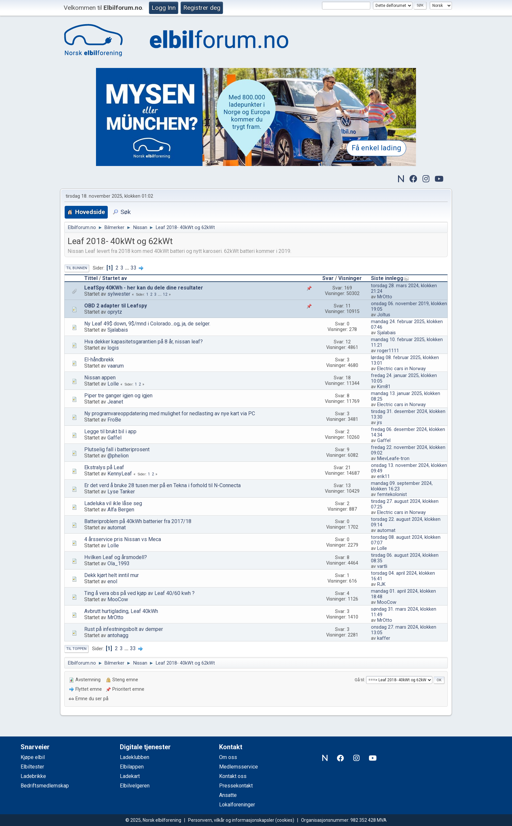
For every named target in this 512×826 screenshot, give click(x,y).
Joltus (383, 315)
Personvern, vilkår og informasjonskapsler (231, 820)
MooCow (117, 599)
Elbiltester (32, 767)
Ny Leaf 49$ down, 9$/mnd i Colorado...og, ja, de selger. (147, 324)
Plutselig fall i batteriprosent (117, 449)
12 (165, 294)
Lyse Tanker (121, 491)
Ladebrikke (33, 776)
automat (116, 527)
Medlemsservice (238, 767)
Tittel (91, 278)
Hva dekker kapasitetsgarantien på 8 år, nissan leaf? (143, 342)
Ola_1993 (118, 563)
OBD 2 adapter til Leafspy (115, 306)
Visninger (350, 278)
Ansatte (228, 795)
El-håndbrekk (99, 359)
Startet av (114, 278)
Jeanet (115, 402)
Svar (328, 278)
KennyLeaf (119, 474)
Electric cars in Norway (401, 369)
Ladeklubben (134, 757)
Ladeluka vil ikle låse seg (113, 503)
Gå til (359, 679)
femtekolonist (392, 494)
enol (112, 581)
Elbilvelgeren (135, 786)
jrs (379, 422)
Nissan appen (100, 377)
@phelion (118, 456)
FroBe (114, 420)
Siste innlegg (390, 278)
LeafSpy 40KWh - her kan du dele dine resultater (143, 288)
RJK (381, 584)
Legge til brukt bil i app (110, 431)
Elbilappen (132, 767)
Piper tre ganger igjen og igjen (118, 395)
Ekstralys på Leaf (104, 467)
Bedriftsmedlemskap (45, 786)
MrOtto (384, 297)
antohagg (117, 635)
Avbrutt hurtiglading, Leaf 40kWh (121, 611)
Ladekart (130, 776)
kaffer (383, 638)
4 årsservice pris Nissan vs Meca (122, 539)
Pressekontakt (236, 786)
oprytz (114, 312)
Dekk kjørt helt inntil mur (111, 575)
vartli (382, 566)
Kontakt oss (233, 776)
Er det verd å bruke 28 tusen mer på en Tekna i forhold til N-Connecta (162, 485)
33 (133, 268)
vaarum (115, 366)
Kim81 (384, 386)
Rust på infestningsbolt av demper (123, 629)
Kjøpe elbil (33, 757)
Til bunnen (76, 268)
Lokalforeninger (237, 804)
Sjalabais (117, 330)
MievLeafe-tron (393, 458)
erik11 (383, 476)
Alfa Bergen (120, 509)
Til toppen (76, 649)
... (127, 268)
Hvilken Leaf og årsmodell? (115, 557)
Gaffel (114, 438)
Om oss (228, 757)
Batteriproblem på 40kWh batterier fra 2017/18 (137, 521)
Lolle (113, 384)
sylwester (118, 294)
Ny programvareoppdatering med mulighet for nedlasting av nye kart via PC (169, 413)
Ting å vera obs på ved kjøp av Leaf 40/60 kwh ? (139, 593)
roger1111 (388, 351)
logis (113, 348)
